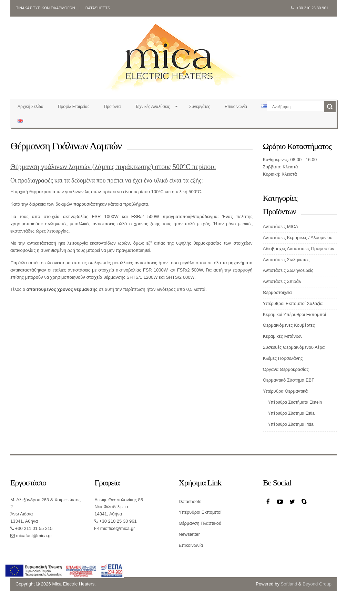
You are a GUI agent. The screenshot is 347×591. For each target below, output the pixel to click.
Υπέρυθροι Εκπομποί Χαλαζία (293, 303)
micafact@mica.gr (33, 535)
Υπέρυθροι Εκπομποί (200, 512)
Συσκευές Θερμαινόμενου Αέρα (294, 347)
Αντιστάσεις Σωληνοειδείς (288, 270)
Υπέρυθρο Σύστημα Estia (291, 413)
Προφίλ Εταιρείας (74, 106)
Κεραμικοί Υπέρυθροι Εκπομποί (294, 314)
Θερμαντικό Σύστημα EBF (288, 380)
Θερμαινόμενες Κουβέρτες (289, 325)
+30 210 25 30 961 (309, 8)
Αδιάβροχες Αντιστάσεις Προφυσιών (298, 248)
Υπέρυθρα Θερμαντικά (285, 391)
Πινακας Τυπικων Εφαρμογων (45, 8)
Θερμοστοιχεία (277, 292)
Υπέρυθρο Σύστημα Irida (291, 424)
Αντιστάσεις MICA (280, 226)
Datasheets (97, 8)
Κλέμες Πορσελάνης (283, 358)
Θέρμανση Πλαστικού (200, 523)
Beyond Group (317, 584)
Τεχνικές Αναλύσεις (152, 106)
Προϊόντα (112, 106)
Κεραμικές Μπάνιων (283, 336)
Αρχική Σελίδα (30, 106)
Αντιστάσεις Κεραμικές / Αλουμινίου (298, 237)
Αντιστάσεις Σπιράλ (282, 281)
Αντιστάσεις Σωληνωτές (286, 259)
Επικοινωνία (236, 106)
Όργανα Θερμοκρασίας (286, 369)
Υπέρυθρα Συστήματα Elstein (295, 402)
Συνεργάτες (199, 106)
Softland (289, 584)
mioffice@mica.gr (117, 528)
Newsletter (189, 534)
